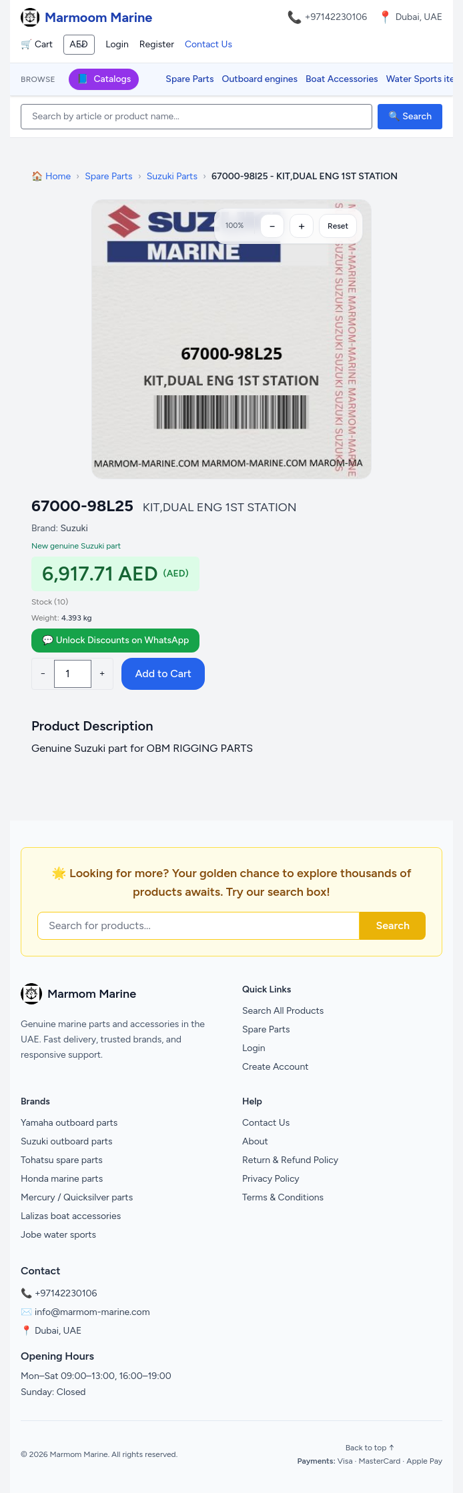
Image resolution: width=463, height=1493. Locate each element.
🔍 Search (410, 116)
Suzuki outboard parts (67, 1141)
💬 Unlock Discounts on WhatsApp (115, 640)
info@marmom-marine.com (92, 1312)
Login (117, 44)
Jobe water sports (58, 1234)
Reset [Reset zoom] (338, 226)
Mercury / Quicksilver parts (77, 1197)
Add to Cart (163, 673)
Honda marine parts (62, 1178)
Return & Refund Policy (290, 1160)
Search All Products (283, 1010)
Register (156, 44)
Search (393, 925)
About (255, 1141)
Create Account (275, 1066)
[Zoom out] (272, 226)
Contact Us (208, 44)
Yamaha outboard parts (69, 1122)
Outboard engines (260, 79)
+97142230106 (336, 17)
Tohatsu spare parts (62, 1160)
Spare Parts (189, 79)
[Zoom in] (302, 226)
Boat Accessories (342, 79)
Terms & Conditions (283, 1197)
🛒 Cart (37, 44)
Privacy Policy (271, 1178)
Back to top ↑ (370, 1447)
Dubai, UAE (58, 1330)
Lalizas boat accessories (71, 1216)
